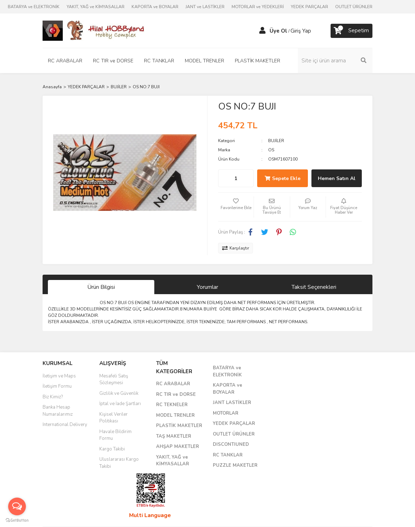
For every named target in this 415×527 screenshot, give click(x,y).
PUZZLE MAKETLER (235, 465)
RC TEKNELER (172, 405)
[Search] (335, 60)
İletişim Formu (57, 386)
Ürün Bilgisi (101, 287)
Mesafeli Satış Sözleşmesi (113, 379)
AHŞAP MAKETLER (177, 446)
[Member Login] (262, 31)
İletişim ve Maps (59, 376)
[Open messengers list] (17, 506)
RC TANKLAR (228, 455)
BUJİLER (276, 141)
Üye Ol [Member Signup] (278, 30)
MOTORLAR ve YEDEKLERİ (258, 7)
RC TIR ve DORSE (176, 394)
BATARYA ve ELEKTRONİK (34, 7)
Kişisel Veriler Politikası (113, 418)
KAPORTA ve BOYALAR (155, 7)
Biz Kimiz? (53, 397)
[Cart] (351, 31)
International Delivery (65, 424)
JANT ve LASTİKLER (205, 7)
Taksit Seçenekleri (314, 287)
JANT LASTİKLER (232, 402)
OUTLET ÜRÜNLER (353, 7)
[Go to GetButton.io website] (17, 520)
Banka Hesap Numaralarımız (58, 410)
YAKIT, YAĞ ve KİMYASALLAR (95, 7)
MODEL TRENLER (175, 415)
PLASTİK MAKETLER (179, 425)
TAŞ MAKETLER (173, 436)
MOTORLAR (225, 413)
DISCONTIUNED (231, 444)
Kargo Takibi (112, 449)
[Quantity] (236, 178)
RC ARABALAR (173, 384)
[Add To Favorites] (236, 207)
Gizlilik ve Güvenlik (118, 393)
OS (271, 150)
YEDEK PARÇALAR (309, 7)
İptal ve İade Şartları (120, 403)
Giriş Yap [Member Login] (300, 30)
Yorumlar (207, 287)
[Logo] (94, 30)
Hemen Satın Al (336, 178)
